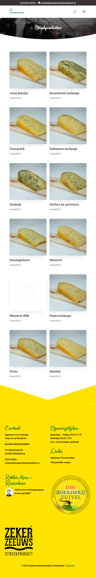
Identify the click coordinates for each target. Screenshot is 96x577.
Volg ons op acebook (15, 438)
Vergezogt (70, 565)
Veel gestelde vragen (60, 462)
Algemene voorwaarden (17, 434)
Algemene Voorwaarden (62, 457)
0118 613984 (11, 459)
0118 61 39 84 (29, 2)
